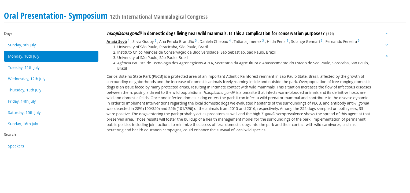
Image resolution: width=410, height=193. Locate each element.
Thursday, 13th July (24, 89)
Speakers (16, 146)
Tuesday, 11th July (24, 67)
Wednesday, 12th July (26, 78)
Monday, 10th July (23, 56)
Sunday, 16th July (23, 123)
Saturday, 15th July (24, 112)
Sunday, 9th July (22, 44)
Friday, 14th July (22, 101)
